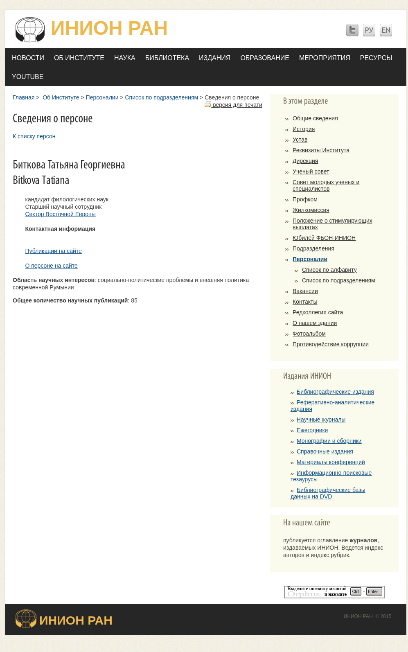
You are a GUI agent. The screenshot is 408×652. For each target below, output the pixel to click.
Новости (28, 57)
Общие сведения (315, 118)
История (304, 129)
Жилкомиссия (311, 210)
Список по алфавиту (329, 269)
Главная (23, 97)
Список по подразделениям (161, 97)
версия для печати (233, 105)
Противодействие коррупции (331, 344)
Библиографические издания (335, 391)
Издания (214, 57)
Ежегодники (312, 430)
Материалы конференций (331, 462)
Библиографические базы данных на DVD (328, 493)
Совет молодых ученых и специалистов (326, 185)
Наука (124, 57)
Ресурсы (376, 57)
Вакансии (305, 291)
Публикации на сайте (53, 251)
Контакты (305, 301)
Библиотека (167, 57)
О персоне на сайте (51, 265)
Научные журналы (321, 419)
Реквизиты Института (321, 150)
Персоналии (102, 97)
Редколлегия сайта (318, 312)
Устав (300, 139)
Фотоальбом (309, 333)
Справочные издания (325, 451)
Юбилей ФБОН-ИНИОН (324, 238)
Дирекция (305, 161)
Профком (305, 199)
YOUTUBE (27, 76)
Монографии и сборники (329, 441)
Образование (264, 57)
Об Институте (79, 57)
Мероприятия (324, 57)
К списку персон (34, 136)
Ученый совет (311, 171)
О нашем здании (315, 323)
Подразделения (313, 248)
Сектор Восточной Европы (60, 214)
